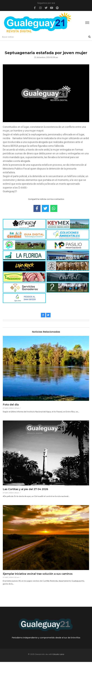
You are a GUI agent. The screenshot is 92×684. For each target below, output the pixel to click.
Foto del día (11, 404)
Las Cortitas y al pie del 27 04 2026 (25, 489)
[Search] (44, 37)
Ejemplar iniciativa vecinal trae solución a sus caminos (38, 574)
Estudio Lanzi (58, 654)
